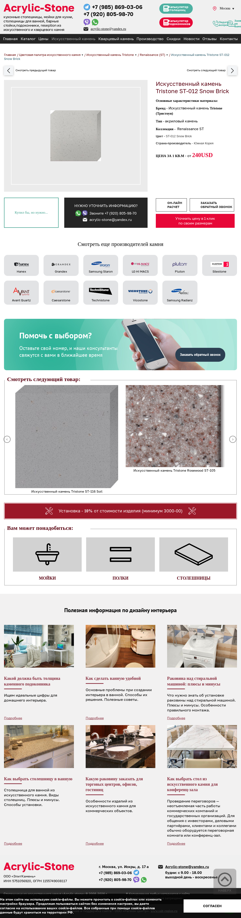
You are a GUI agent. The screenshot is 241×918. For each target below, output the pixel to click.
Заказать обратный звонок (216, 205)
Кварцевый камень (116, 38)
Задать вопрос (216, 24)
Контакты (229, 38)
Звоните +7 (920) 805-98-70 (113, 213)
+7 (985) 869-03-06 (117, 7)
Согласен (212, 906)
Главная (10, 38)
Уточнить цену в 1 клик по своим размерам (195, 220)
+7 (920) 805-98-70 (108, 14)
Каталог (28, 38)
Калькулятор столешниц (178, 9)
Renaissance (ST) (153, 55)
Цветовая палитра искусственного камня (50, 55)
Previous (7, 439)
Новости (192, 38)
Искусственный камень (73, 38)
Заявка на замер (231, 24)
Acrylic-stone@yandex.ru (187, 866)
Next (232, 439)
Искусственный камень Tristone (110, 55)
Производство (150, 38)
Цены (43, 38)
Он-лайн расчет (174, 205)
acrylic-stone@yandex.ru (108, 29)
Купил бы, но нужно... (31, 212)
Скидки (174, 38)
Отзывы (209, 38)
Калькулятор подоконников (179, 24)
